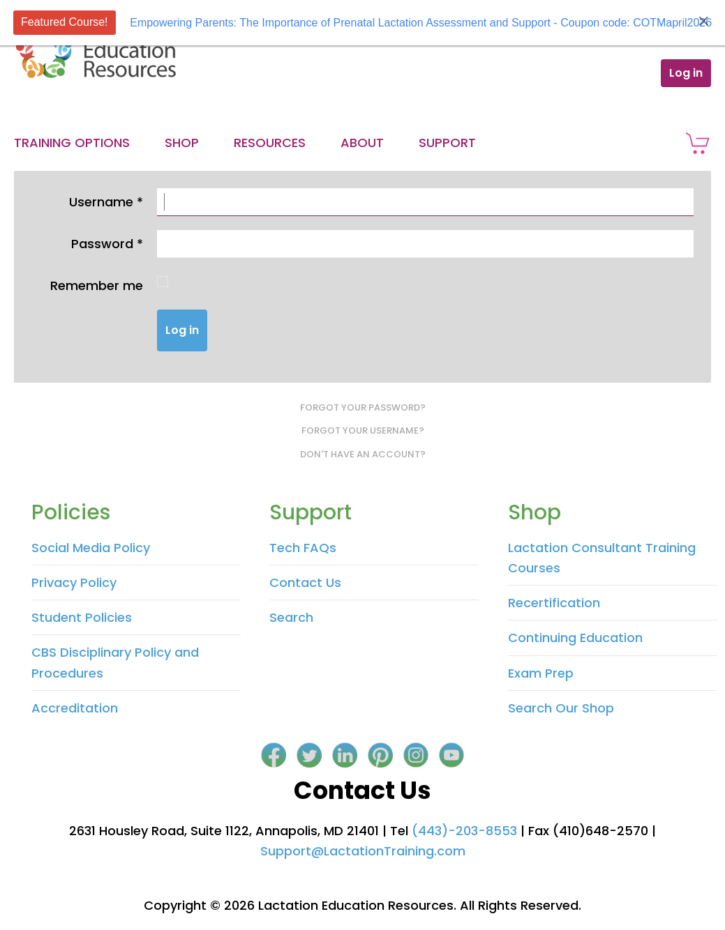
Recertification (554, 602)
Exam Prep (541, 673)
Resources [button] (270, 142)
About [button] (362, 142)
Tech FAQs (302, 547)
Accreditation (74, 708)
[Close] (703, 20)
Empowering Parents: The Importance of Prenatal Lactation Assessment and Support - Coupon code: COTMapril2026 (421, 23)
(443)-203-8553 (464, 830)
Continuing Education (575, 637)
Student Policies (81, 617)
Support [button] (447, 142)
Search (291, 617)
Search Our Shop (561, 708)
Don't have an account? (363, 454)
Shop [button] (182, 142)
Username (106, 202)
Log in (686, 73)
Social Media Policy (90, 547)
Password (107, 243)
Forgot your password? (363, 407)
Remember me (96, 285)
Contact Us (305, 582)
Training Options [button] (72, 142)
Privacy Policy (74, 582)
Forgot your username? (362, 430)
